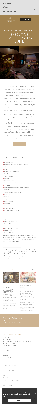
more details (5, 7)
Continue (19, 400)
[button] (22, 274)
